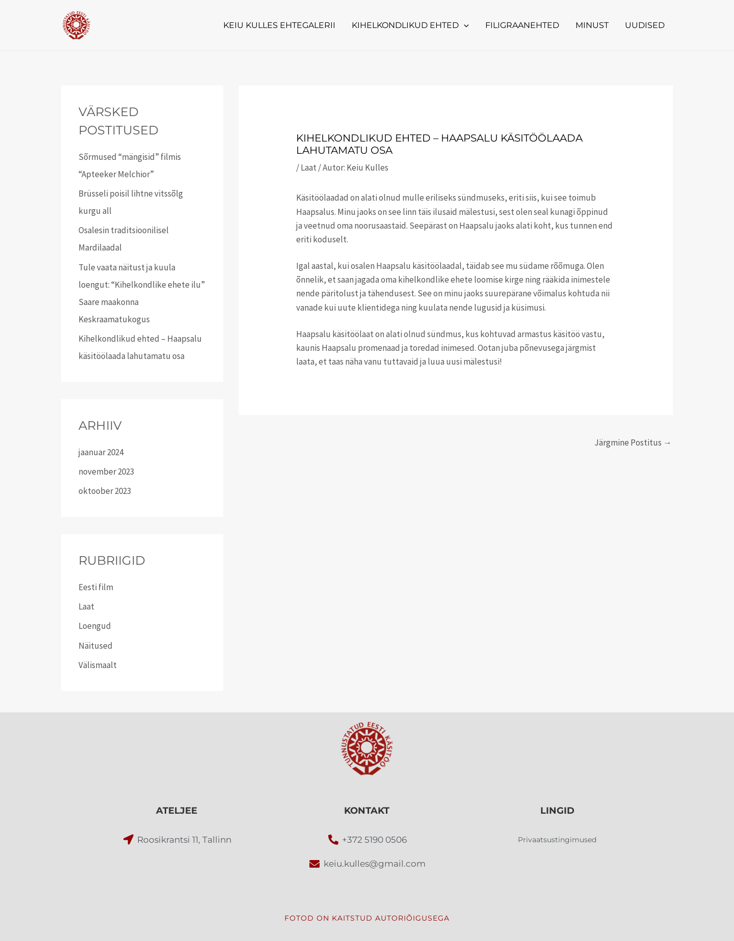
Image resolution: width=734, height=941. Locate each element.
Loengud (94, 625)
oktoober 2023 (104, 490)
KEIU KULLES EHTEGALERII (279, 25)
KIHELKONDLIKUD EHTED (410, 25)
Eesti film (95, 587)
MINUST (592, 25)
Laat (86, 606)
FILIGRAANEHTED (522, 25)
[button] (464, 25)
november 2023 (106, 471)
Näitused (95, 645)
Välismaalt (97, 665)
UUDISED (645, 25)
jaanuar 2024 (100, 452)
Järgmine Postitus (633, 442)
